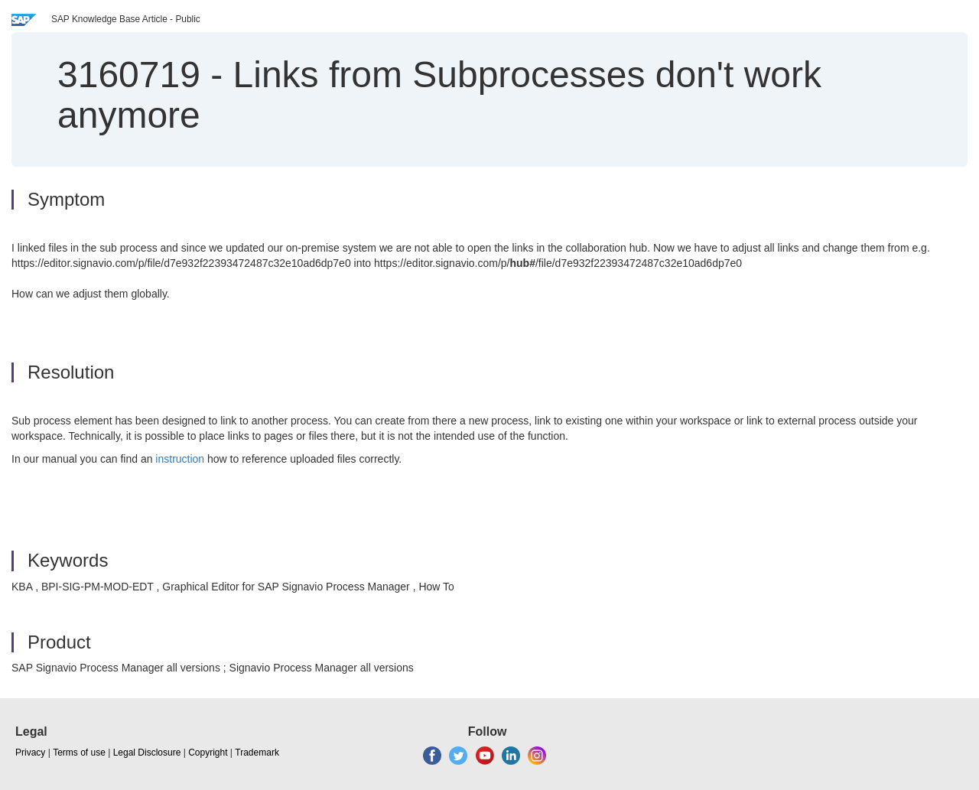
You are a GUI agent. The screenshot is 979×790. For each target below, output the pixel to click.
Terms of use (79, 752)
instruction (179, 459)
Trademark (257, 752)
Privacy (30, 752)
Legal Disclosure (147, 752)
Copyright (207, 752)
